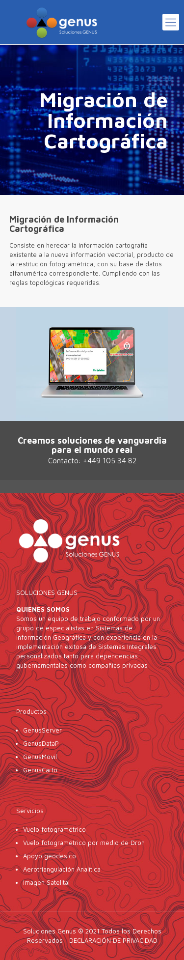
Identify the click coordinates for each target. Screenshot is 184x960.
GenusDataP (41, 743)
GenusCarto (40, 770)
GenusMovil (41, 757)
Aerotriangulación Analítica (62, 869)
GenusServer (42, 730)
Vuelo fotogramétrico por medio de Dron (84, 843)
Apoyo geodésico (49, 856)
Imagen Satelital (46, 882)
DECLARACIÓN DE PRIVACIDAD (113, 940)
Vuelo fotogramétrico (54, 829)
